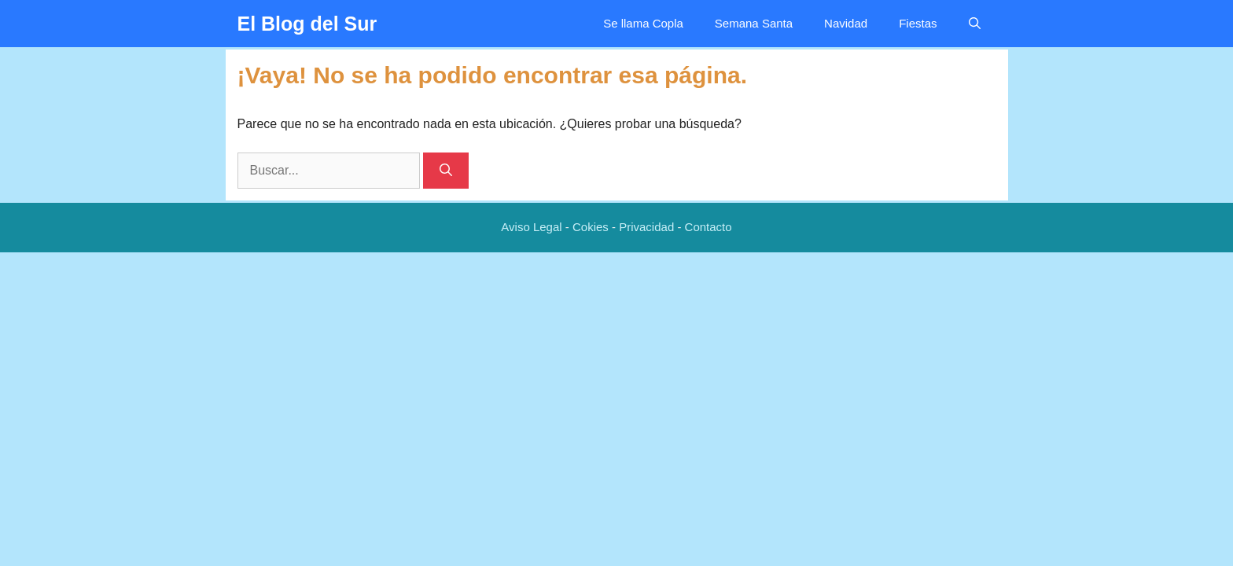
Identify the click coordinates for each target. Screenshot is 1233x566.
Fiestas (918, 23)
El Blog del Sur (307, 24)
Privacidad (646, 226)
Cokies (590, 226)
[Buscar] (446, 171)
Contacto (708, 226)
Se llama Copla (643, 23)
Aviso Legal (531, 226)
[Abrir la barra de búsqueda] (974, 23)
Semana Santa (754, 23)
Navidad (845, 23)
